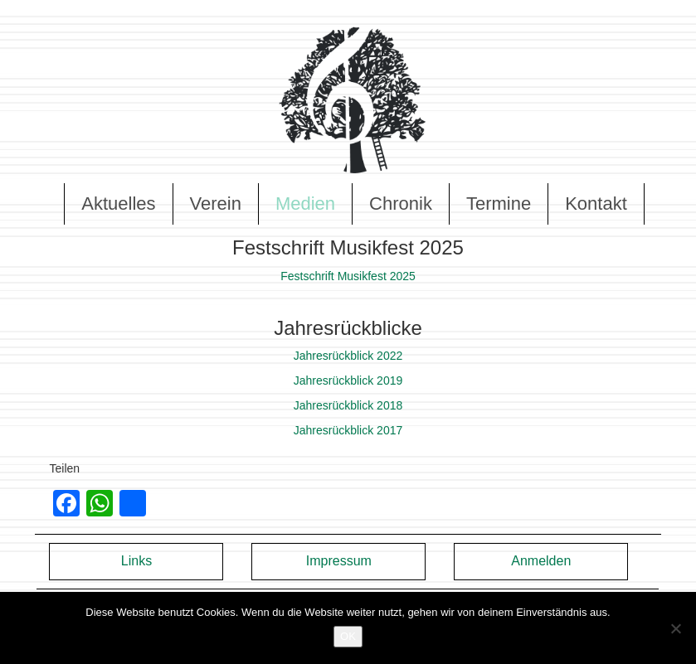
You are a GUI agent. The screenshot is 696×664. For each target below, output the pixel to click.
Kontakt (596, 203)
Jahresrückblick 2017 (348, 430)
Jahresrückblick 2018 (348, 405)
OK (348, 636)
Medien (305, 203)
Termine (498, 203)
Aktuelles (118, 203)
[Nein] (675, 628)
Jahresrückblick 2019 (348, 380)
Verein (215, 203)
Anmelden (541, 561)
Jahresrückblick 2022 (348, 355)
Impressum (339, 561)
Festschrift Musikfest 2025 (348, 276)
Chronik (400, 203)
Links (136, 561)
